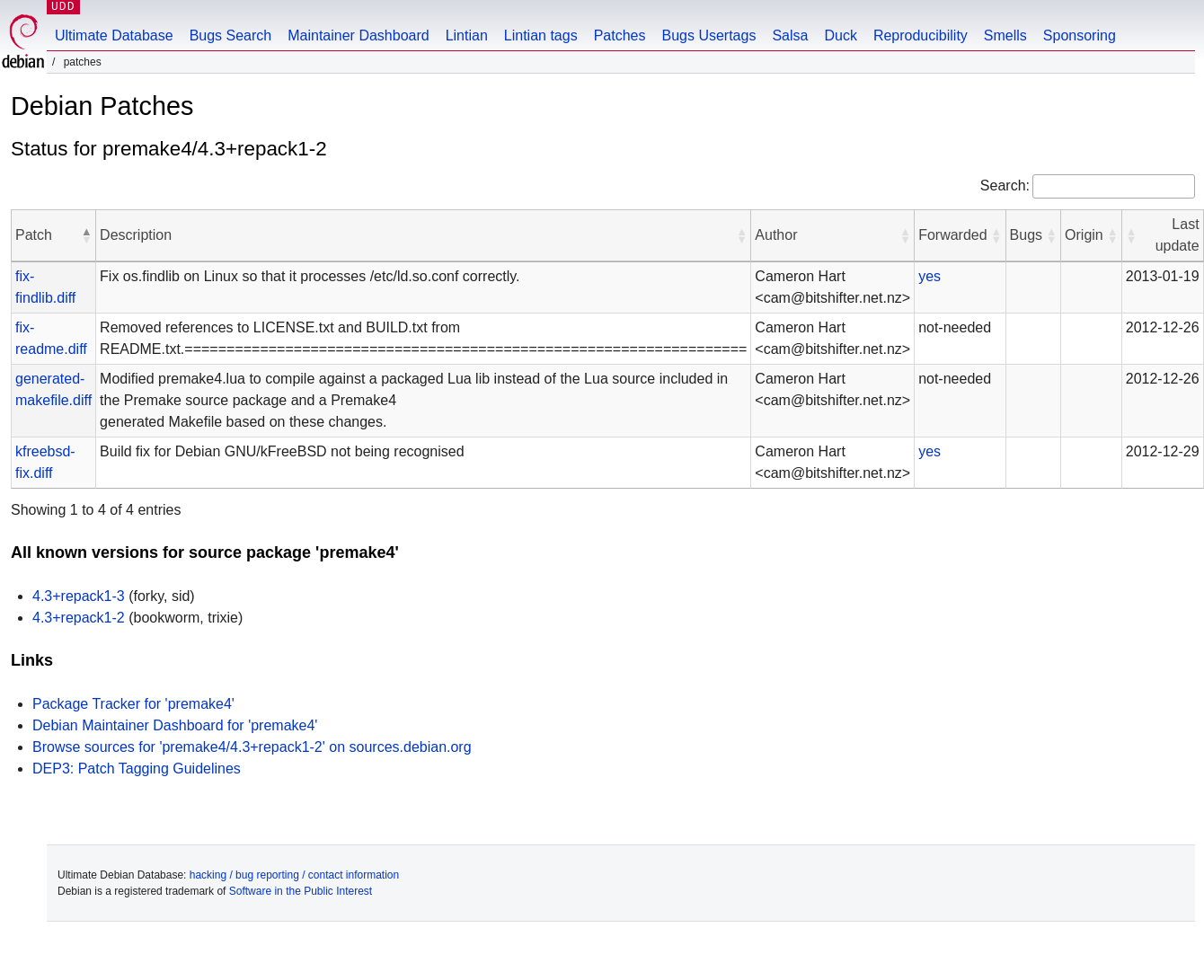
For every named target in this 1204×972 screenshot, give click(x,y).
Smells (1005, 35)
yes (929, 276)
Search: (1005, 185)
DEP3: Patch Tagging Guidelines (136, 768)
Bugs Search (231, 35)
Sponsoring (1079, 35)
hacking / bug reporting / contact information (294, 875)
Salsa (790, 35)
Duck (840, 35)
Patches (620, 35)
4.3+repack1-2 (78, 617)
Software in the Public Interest (300, 891)
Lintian (467, 35)
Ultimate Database (114, 35)
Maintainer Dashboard (358, 35)
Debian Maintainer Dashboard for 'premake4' (174, 725)
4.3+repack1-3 (78, 596)
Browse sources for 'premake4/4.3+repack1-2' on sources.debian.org (252, 747)
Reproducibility (920, 35)
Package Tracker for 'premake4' (133, 703)
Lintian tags (541, 35)
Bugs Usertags (708, 35)
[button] (86, 235)
